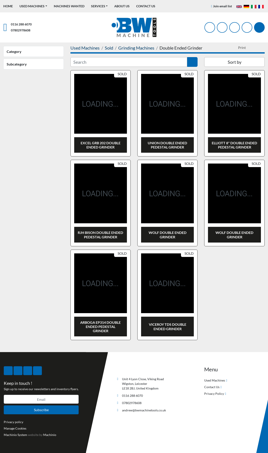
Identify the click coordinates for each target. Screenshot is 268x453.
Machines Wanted (69, 6)
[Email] (41, 399)
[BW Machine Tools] (129, 368)
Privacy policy (13, 422)
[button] (33, 6)
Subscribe (41, 410)
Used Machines (32, 6)
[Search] (259, 27)
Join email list (222, 6)
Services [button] (98, 6)
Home (8, 6)
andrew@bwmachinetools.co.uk (144, 410)
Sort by (234, 62)
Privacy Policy (214, 393)
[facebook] (209, 27)
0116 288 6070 (21, 24)
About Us (122, 6)
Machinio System (15, 435)
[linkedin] (247, 27)
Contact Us (145, 6)
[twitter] (222, 27)
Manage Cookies (15, 428)
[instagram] (234, 27)
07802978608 (20, 30)
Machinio (49, 435)
